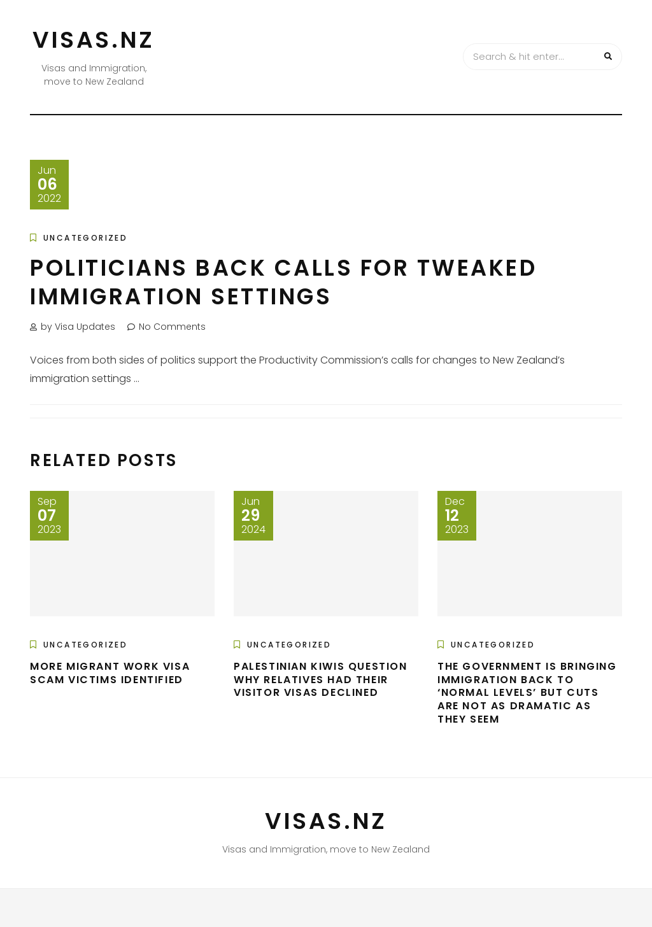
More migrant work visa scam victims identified (110, 673)
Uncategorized (85, 237)
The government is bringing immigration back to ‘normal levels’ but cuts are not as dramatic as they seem (527, 692)
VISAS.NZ (93, 40)
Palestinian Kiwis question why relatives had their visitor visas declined (321, 679)
